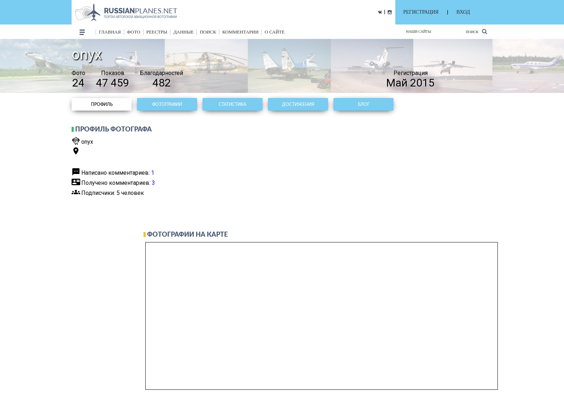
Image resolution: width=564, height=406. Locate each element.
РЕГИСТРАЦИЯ (420, 12)
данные (183, 32)
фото (133, 32)
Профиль (102, 104)
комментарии (240, 32)
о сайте (275, 32)
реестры (156, 32)
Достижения (298, 104)
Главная (110, 32)
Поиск (476, 31)
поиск (208, 32)
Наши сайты (418, 32)
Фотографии (167, 104)
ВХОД (463, 12)
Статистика (232, 104)
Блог (363, 104)
